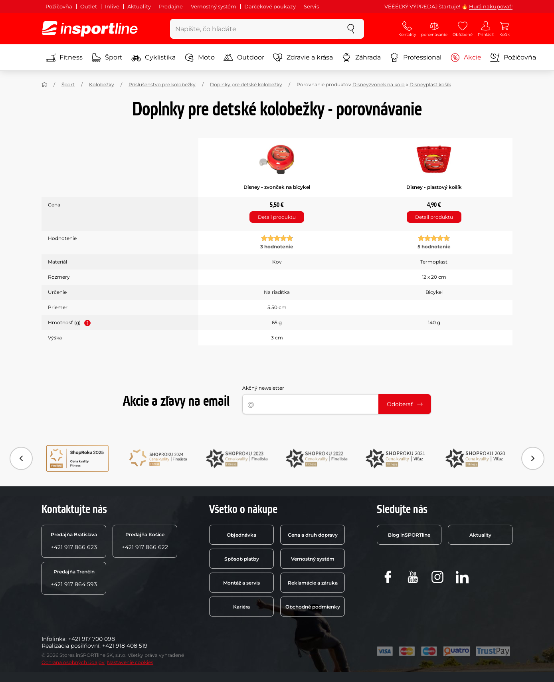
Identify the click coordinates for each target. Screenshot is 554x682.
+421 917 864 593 (74, 578)
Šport (107, 57)
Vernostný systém (213, 6)
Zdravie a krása (303, 57)
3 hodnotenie (276, 247)
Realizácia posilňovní (70, 645)
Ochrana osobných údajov (73, 662)
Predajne (171, 6)
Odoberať (405, 404)
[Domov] (44, 84)
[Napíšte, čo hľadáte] (254, 29)
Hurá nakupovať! (490, 6)
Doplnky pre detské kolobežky (246, 84)
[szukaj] (351, 29)
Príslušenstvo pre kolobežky (162, 84)
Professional (415, 57)
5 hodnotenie (434, 247)
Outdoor (244, 57)
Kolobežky (101, 84)
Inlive (112, 6)
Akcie (465, 57)
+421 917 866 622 (145, 541)
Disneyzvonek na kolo (378, 84)
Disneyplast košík (430, 84)
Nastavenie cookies (130, 662)
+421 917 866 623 (74, 541)
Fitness (64, 57)
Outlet (88, 6)
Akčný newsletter (263, 388)
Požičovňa (59, 6)
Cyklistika (153, 57)
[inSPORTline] (89, 29)
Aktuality (139, 6)
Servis (311, 6)
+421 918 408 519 (125, 645)
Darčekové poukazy (270, 6)
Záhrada (361, 57)
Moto (199, 57)
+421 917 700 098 (91, 638)
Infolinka (53, 638)
